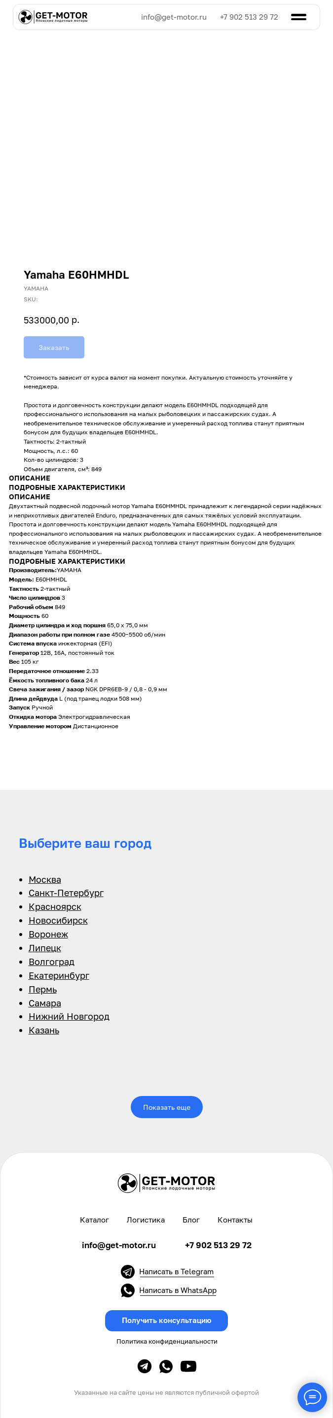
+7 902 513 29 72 (249, 17)
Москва (45, 879)
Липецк (45, 947)
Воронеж (48, 934)
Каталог (94, 1220)
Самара (45, 1003)
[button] (166, 1320)
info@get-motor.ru (174, 17)
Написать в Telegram (176, 1271)
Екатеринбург (59, 975)
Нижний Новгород (69, 1016)
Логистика (146, 1220)
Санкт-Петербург (66, 892)
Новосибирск (58, 920)
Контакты (235, 1220)
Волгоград (51, 961)
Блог (191, 1220)
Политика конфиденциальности (167, 1341)
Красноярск (55, 906)
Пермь (43, 989)
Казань (44, 1030)
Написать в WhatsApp (178, 1290)
